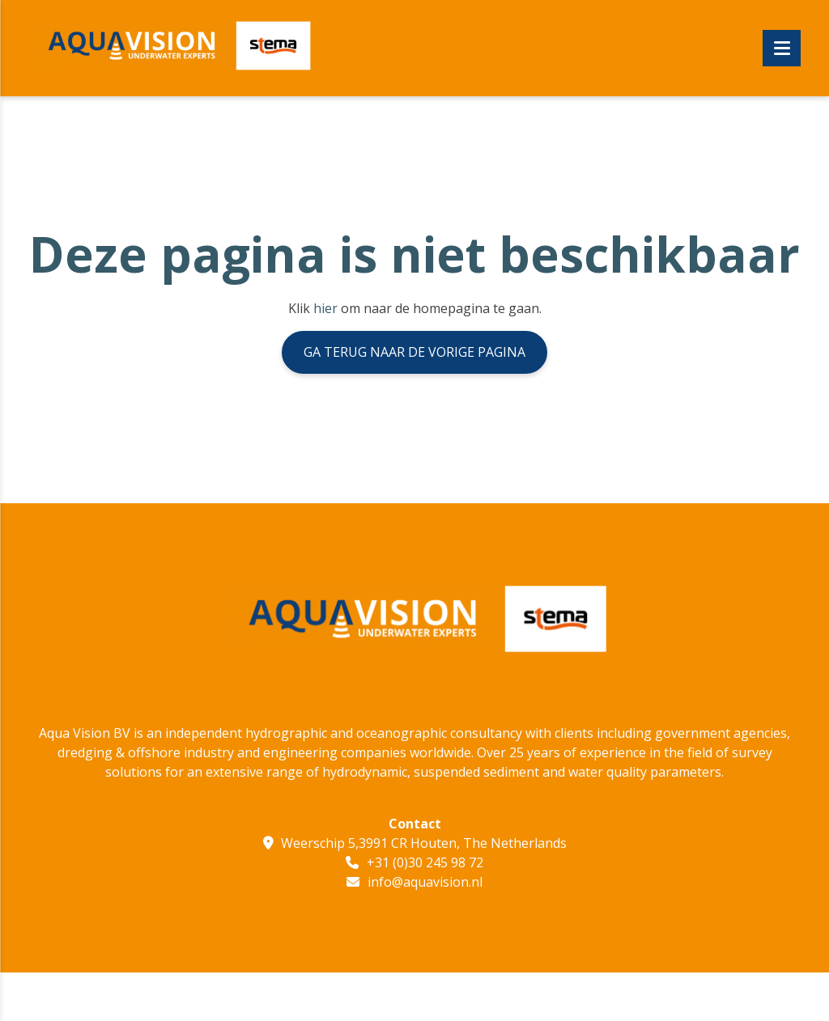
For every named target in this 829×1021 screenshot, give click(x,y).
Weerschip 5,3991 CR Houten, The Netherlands (424, 843)
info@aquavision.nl (425, 882)
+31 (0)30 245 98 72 (425, 862)
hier (325, 308)
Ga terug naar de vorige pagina (414, 352)
